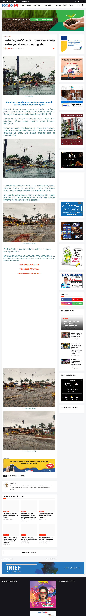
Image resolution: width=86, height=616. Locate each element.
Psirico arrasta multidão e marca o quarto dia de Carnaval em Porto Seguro (76, 363)
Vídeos (65, 5)
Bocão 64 (13, 483)
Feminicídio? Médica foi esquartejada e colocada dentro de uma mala (46, 539)
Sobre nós (8, 1)
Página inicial (7, 36)
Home (3, 1)
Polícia (29, 5)
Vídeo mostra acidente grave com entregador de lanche (10, 515)
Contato (14, 1)
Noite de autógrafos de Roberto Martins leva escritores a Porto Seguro (76, 335)
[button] (78, 5)
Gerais (13, 36)
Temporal (22, 475)
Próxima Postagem (51, 559)
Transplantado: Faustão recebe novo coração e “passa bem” (46, 515)
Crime (71, 5)
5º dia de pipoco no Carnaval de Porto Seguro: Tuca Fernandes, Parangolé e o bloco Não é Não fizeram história (76, 348)
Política (58, 5)
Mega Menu (37, 5)
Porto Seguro (15, 475)
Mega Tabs (48, 5)
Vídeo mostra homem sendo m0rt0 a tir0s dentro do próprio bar (29, 539)
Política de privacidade (23, 1)
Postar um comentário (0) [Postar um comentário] (29, 552)
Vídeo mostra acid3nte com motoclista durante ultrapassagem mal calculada (10, 540)
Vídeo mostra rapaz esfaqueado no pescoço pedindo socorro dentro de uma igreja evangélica (28, 516)
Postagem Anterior (8, 559)
